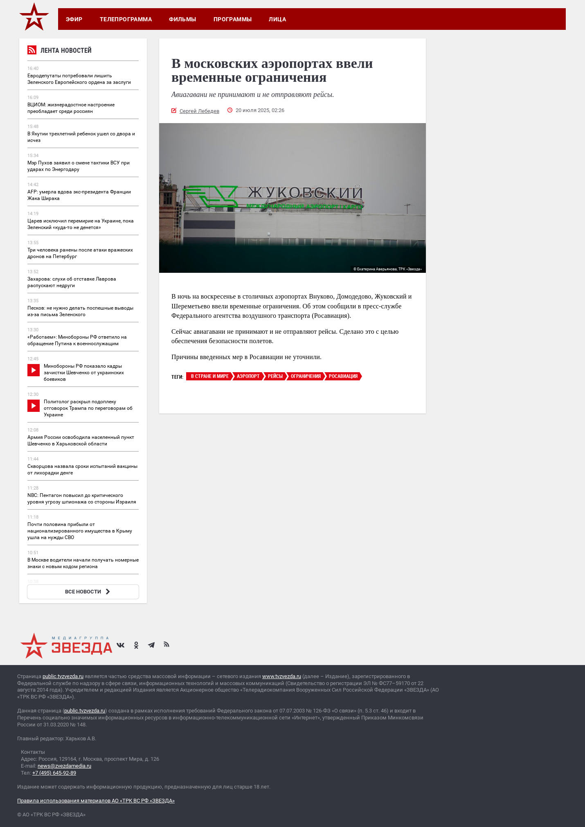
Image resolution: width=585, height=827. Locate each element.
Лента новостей (59, 51)
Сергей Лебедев (199, 111)
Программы (233, 19)
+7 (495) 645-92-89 (54, 773)
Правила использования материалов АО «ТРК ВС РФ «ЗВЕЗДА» (96, 801)
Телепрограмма (126, 19)
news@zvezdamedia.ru (64, 766)
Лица (277, 19)
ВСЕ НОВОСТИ (88, 592)
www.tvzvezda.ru (281, 676)
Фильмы (182, 19)
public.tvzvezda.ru (63, 676)
